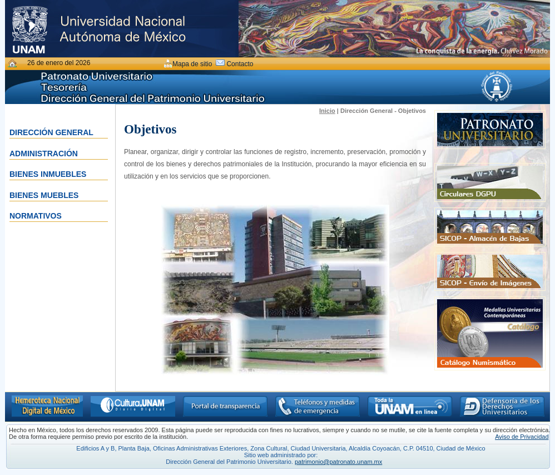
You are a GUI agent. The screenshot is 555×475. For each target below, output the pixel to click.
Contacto (239, 64)
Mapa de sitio (192, 64)
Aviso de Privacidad (521, 436)
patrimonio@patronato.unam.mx (338, 461)
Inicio (327, 110)
